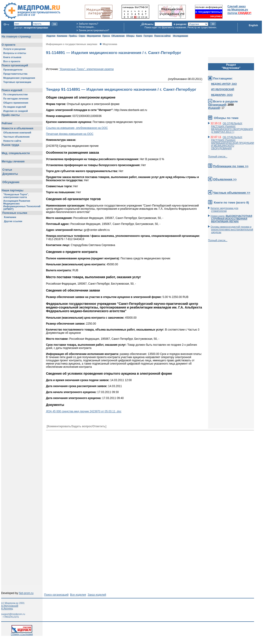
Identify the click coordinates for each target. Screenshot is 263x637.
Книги (139, 35)
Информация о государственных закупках (71, 44)
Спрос (82, 35)
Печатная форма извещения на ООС (69, 134)
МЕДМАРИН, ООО (221, 94)
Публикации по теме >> (231, 166)
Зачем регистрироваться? (94, 30)
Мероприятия (93, 35)
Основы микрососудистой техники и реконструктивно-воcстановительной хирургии (232, 229)
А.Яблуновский (9, 605)
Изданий (214, 108)
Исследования (180, 35)
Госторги (148, 35)
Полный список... (217, 156)
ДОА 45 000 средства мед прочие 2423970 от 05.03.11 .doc (83, 411)
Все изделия (78, 594)
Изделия (51, 35)
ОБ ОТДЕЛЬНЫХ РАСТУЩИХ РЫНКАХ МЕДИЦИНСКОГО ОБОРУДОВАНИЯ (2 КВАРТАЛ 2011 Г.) (232, 127)
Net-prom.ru (26, 593)
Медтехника (110, 44)
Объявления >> (225, 179)
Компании (62, 35)
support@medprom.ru (13, 614)
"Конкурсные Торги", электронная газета (86, 69)
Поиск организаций (56, 594)
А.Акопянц (7, 608)
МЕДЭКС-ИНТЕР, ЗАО (224, 83)
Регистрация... (87, 26)
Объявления (118, 35)
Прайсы (72, 35)
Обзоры (130, 35)
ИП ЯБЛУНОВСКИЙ (222, 89)
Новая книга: (231, 219)
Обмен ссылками (22, 633)
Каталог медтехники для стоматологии (224, 209)
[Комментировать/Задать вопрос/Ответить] (76, 426)
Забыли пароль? (88, 23)
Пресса (106, 35)
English (253, 25)
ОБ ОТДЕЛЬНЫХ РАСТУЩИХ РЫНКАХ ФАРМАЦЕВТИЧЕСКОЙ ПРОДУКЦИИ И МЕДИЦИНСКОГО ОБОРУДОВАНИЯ (232, 143)
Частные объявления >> (231, 192)
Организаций (217, 104)
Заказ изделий (97, 594)
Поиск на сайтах (162, 35)
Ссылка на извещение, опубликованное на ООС (77, 128)
